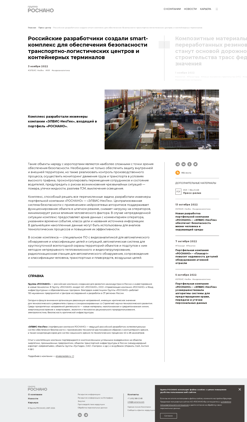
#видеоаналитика (61, 70)
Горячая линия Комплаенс (139, 407)
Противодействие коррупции (91, 404)
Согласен (168, 416)
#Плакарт (180, 246)
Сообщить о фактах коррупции (141, 410)
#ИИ (48, 70)
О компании (172, 9)
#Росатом (190, 246)
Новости (190, 9)
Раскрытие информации (89, 394)
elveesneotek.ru (63, 356)
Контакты (133, 394)
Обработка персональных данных (92, 408)
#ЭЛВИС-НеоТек (36, 70)
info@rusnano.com (136, 402)
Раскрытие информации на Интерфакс (95, 398)
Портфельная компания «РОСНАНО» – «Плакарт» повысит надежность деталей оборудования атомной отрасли (196, 257)
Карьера (205, 9)
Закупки (81, 401)
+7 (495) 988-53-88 (135, 398)
